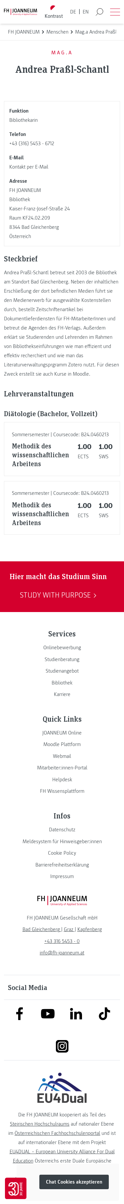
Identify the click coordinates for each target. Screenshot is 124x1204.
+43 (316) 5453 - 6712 (31, 143)
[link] (62, 647)
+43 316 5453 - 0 (62, 941)
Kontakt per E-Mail (28, 167)
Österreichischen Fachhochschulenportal (57, 1133)
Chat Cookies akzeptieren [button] (74, 1182)
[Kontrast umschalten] (53, 12)
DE (73, 12)
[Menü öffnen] (115, 12)
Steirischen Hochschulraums (39, 1124)
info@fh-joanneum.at (62, 953)
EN (86, 12)
